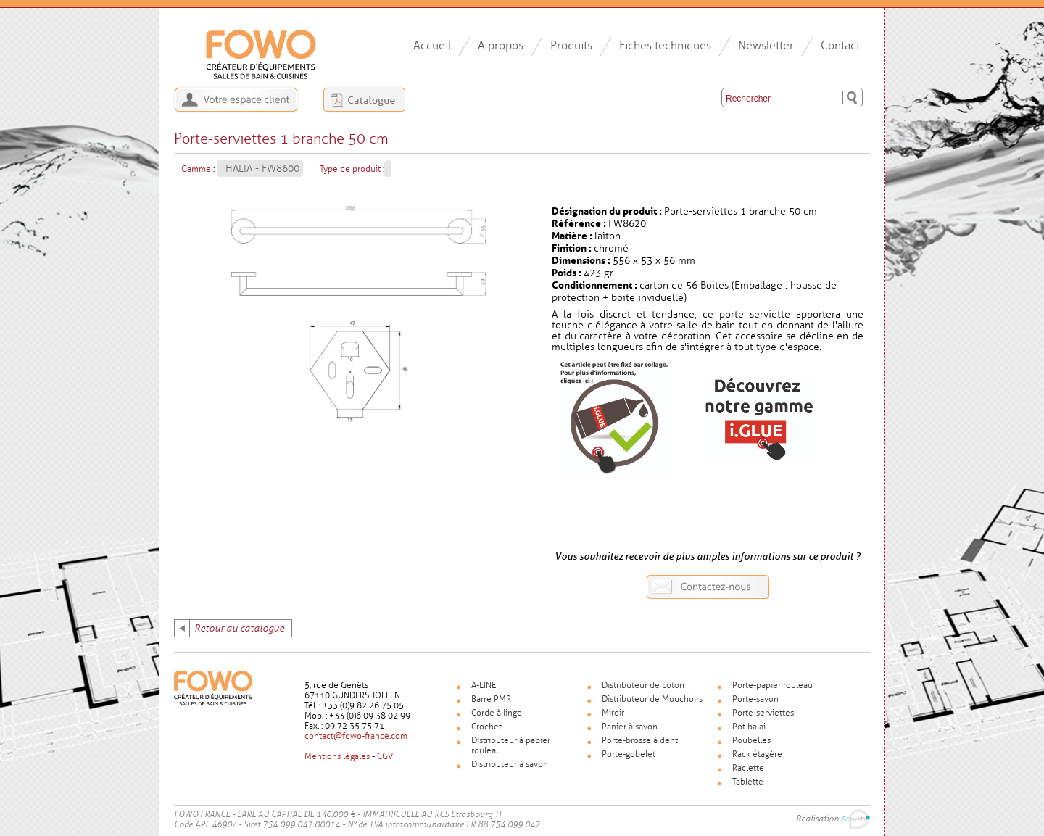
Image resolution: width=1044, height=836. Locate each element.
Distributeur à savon (509, 764)
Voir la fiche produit (602, 507)
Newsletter (766, 45)
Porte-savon (755, 699)
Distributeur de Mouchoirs (652, 699)
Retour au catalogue (239, 628)
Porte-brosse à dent (640, 740)
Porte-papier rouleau (772, 685)
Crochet (486, 726)
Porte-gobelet (628, 754)
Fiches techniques (665, 45)
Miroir (613, 713)
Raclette (748, 768)
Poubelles (751, 740)
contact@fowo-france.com (355, 736)
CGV (385, 756)
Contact (840, 45)
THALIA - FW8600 (259, 168)
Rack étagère (757, 754)
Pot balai (749, 726)
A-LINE (483, 685)
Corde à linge (496, 713)
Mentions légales (337, 756)
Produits (571, 45)
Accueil (432, 45)
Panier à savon (630, 726)
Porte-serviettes (763, 713)
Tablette (747, 782)
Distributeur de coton (643, 685)
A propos (500, 45)
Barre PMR (491, 699)
